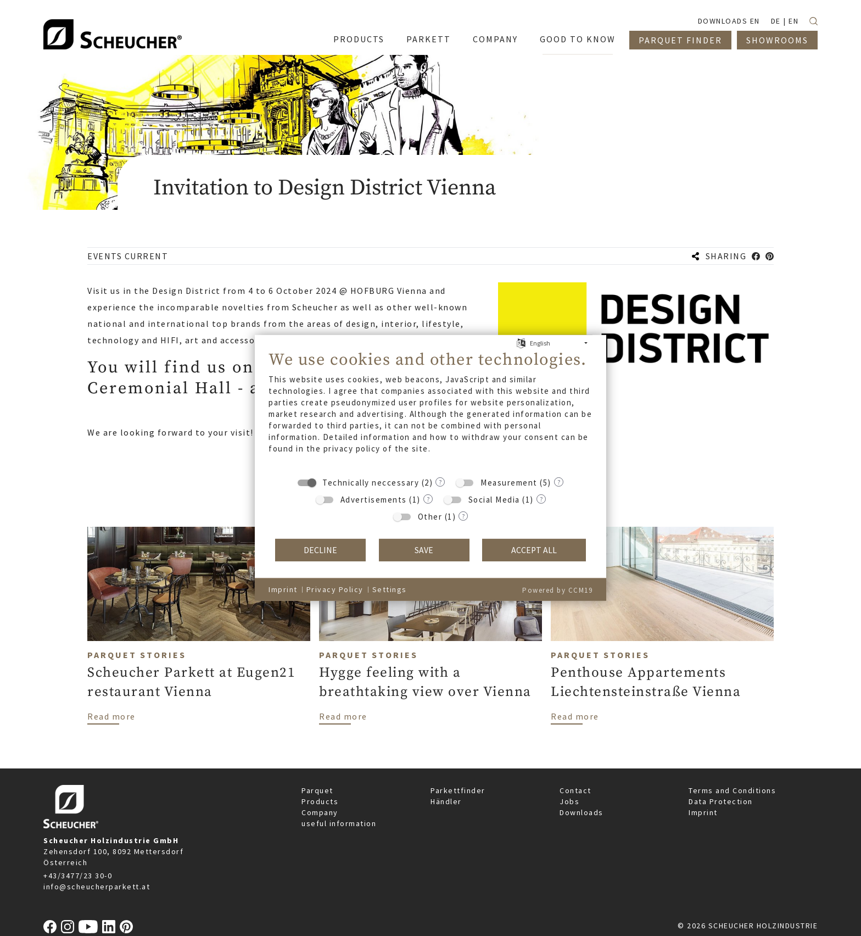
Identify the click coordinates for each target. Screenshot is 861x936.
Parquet (317, 790)
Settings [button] (389, 589)
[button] (756, 256)
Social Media (494, 499)
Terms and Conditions (732, 790)
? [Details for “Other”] (463, 515)
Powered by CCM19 (557, 590)
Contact (575, 790)
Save (424, 550)
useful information (338, 823)
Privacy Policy (335, 589)
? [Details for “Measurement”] (558, 481)
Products (319, 801)
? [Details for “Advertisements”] (428, 498)
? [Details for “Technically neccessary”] (440, 481)
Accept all (534, 550)
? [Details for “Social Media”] (541, 498)
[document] (430, 410)
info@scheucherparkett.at (96, 887)
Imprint (703, 812)
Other (430, 516)
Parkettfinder (458, 790)
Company (319, 812)
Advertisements (373, 499)
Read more (111, 716)
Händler (446, 801)
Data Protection (721, 801)
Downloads (581, 812)
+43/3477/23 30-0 (77, 876)
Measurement (509, 482)
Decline (320, 550)
